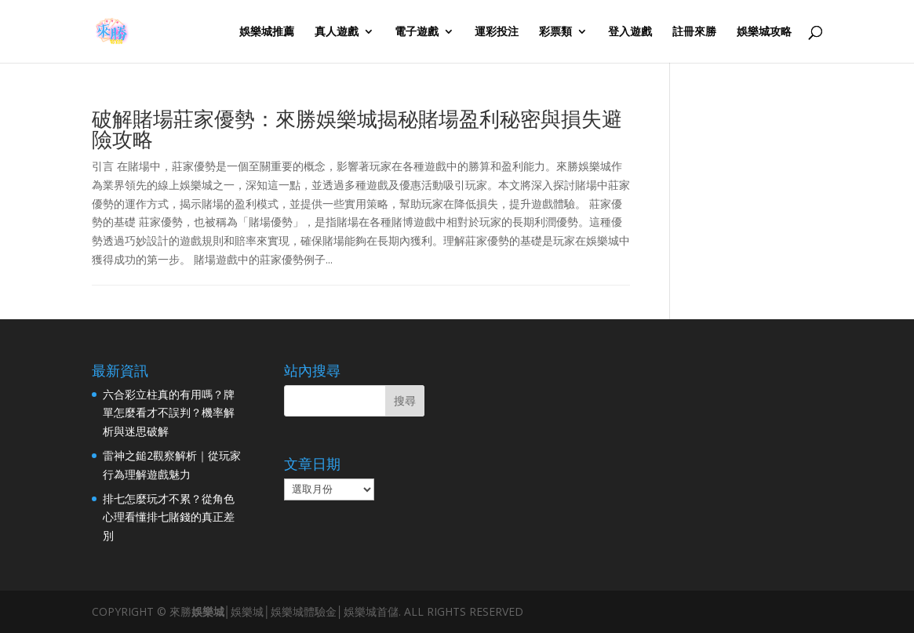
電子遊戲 (417, 32)
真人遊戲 (337, 32)
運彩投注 (497, 32)
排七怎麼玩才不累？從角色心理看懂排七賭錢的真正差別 (169, 517)
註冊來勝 (694, 32)
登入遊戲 (630, 32)
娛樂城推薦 (266, 32)
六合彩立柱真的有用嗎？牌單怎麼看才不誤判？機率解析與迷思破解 (169, 413)
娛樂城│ (211, 611)
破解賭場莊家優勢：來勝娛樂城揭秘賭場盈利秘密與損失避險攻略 (357, 128)
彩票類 (555, 32)
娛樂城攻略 (764, 32)
